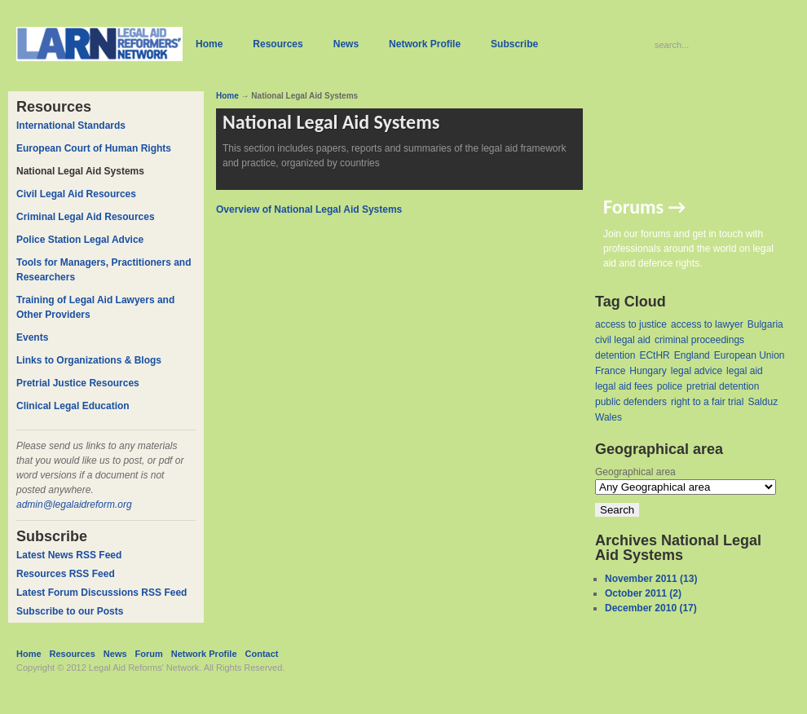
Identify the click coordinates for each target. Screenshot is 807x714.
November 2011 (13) (651, 578)
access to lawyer (707, 324)
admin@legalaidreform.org (74, 504)
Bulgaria (765, 324)
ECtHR (654, 355)
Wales (608, 417)
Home (227, 95)
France (610, 371)
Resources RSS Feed (65, 574)
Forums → (644, 206)
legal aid (744, 371)
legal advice (696, 371)
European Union (749, 355)
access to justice (631, 324)
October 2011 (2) (643, 593)
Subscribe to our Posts (69, 611)
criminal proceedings (699, 340)
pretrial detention (722, 386)
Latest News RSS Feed (68, 555)
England (692, 355)
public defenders (631, 402)
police (669, 386)
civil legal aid (622, 340)
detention (615, 355)
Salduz (762, 402)
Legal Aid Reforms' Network (144, 667)
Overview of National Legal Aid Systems (309, 209)
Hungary (647, 371)
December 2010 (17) (651, 608)
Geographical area (635, 472)
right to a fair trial (707, 402)
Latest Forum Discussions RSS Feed (101, 592)
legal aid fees (624, 386)
